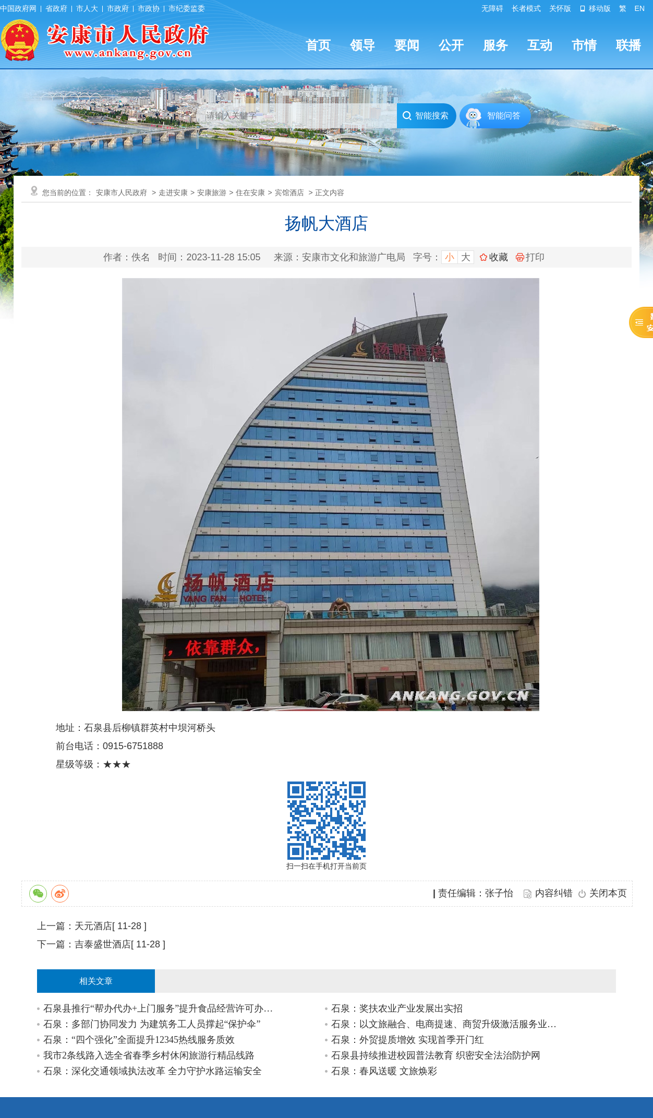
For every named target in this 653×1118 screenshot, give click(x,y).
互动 (539, 45)
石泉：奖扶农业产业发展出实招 (397, 1008)
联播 (628, 45)
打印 (530, 257)
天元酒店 (93, 926)
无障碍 (492, 8)
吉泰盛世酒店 (103, 944)
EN (640, 8)
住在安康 (250, 192)
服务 (495, 45)
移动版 (595, 8)
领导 (362, 45)
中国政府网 (18, 8)
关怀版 (560, 8)
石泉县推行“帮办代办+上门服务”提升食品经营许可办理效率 (158, 1008)
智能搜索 (425, 115)
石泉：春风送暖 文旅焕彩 (384, 1071)
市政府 (118, 8)
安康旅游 (211, 192)
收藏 (498, 257)
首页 (318, 45)
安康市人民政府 (121, 192)
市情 (584, 45)
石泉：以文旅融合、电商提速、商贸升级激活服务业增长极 (446, 1024)
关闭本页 (608, 893)
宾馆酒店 (289, 192)
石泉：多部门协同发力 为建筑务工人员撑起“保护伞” (151, 1024)
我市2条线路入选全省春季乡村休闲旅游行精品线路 (149, 1055)
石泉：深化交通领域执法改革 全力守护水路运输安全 (152, 1071)
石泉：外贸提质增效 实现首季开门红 (407, 1040)
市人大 (87, 8)
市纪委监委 (186, 8)
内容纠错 (554, 893)
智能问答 (504, 115)
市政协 (149, 8)
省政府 (56, 8)
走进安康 (173, 192)
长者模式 (526, 8)
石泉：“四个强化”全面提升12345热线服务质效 (139, 1040)
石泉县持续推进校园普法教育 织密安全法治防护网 (435, 1055)
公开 (451, 45)
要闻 (406, 45)
